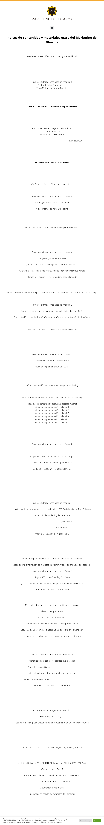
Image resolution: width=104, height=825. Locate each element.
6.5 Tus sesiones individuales (52, 348)
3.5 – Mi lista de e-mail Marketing (52, 190)
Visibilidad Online (45, 527)
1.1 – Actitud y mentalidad (52, 64)
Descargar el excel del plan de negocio (52, 741)
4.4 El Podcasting (52, 242)
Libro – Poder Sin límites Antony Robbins (52, 94)
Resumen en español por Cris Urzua (52, 735)
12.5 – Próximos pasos (52, 806)
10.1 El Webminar (52, 595)
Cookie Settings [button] (85, 821)
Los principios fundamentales (52, 694)
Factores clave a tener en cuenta (52, 698)
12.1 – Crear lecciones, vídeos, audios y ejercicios (52, 753)
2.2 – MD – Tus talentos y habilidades (52, 116)
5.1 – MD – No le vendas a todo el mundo (52, 283)
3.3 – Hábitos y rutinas (52, 181)
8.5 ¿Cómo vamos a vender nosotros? (52, 496)
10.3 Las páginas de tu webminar (52, 642)
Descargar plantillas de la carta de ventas (52, 487)
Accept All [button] (97, 821)
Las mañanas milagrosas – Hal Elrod (52, 215)
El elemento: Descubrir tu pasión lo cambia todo (44, 140)
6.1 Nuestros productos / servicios (52, 335)
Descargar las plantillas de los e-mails (52, 425)
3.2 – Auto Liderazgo (52, 174)
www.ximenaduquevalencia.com (65, 679)
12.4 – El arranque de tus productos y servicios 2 (52, 803)
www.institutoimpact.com (64, 667)
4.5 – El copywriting (52, 246)
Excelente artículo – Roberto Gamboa (52, 450)
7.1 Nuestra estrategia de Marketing (52, 391)
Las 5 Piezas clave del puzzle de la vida (52, 221)
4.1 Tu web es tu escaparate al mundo (52, 233)
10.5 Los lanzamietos (52, 648)
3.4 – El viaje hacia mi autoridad (52, 187)
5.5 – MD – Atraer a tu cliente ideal (52, 298)
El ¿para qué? (52, 691)
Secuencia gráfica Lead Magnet (52, 323)
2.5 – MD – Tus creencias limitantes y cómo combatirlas (52, 125)
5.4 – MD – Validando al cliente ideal (52, 295)
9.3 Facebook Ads (52, 546)
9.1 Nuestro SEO (52, 540)
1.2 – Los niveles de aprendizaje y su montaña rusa (52, 69)
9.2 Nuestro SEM (52, 543)
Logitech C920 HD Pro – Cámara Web (52, 379)
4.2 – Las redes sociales (52, 236)
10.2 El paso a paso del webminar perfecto (52, 598)
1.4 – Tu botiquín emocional (52, 75)
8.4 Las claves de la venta (52, 493)
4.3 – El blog (52, 239)
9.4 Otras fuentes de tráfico (52, 549)
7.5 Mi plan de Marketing (52, 434)
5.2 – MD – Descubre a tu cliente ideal (52, 286)
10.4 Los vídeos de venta (52, 645)
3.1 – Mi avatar (52, 168)
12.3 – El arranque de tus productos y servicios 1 (52, 800)
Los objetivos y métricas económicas (52, 704)
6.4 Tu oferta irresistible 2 (52, 345)
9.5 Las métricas (52, 552)
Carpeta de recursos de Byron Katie (52, 143)
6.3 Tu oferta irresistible (52, 342)
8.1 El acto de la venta (52, 475)
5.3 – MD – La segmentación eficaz (52, 289)
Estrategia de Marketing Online (45, 521)
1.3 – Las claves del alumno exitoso (52, 72)
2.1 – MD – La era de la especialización (52, 112)
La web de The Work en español (52, 146)
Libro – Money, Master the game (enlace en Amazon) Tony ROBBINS (52, 728)
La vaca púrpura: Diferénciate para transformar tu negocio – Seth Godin (52, 137)
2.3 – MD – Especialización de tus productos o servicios (52, 119)
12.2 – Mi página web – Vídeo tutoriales (52, 756)
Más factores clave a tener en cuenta (52, 701)
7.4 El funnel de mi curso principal (52, 428)
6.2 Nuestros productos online (52, 338)
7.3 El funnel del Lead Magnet (52, 400)
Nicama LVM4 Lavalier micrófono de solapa (52, 372)
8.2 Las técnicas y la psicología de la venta (52, 478)
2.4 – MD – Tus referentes (52, 122)
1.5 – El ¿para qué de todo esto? (52, 78)
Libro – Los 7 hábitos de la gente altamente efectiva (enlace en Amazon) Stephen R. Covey (52, 91)
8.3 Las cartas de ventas (52, 481)
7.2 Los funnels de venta (52, 394)
